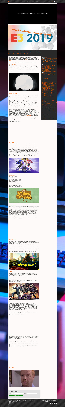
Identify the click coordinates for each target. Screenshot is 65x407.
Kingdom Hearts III (45, 68)
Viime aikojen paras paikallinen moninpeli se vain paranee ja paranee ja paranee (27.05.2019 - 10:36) (49, 113)
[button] (54, 1)
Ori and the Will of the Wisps (46, 65)
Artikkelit (32, 1)
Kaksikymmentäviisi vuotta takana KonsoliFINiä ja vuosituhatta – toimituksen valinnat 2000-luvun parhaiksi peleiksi (49, 83)
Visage (50, 71)
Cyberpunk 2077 (48, 66)
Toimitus (9, 403)
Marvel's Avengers (45, 69)
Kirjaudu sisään (16, 395)
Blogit (37, 1)
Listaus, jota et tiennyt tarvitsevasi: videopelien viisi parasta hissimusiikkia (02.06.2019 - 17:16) (48, 110)
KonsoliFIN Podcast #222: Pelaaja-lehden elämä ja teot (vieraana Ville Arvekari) (49, 96)
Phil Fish (47, 73)
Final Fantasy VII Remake (46, 67)
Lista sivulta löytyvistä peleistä (13, 401)
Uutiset (23, 1)
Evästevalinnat (10, 404)
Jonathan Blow (51, 73)
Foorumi (49, 1)
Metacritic (47, 401)
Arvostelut (28, 1)
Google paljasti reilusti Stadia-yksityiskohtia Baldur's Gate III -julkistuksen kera (49, 61)
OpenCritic (43, 401)
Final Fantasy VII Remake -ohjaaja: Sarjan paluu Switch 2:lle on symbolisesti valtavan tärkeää (49, 93)
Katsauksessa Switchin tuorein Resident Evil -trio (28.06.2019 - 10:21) (49, 103)
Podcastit (44, 1)
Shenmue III (53, 65)
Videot (41, 1)
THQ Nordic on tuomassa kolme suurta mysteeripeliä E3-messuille (49, 59)
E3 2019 (10, 52)
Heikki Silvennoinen (51, 74)
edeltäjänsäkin (29, 115)
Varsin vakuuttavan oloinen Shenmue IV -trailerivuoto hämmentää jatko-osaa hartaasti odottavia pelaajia (49, 86)
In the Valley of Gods (45, 71)
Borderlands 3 (54, 71)
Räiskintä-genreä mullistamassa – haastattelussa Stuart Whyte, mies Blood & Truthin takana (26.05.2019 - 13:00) (49, 117)
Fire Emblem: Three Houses (46, 70)
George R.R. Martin (45, 74)
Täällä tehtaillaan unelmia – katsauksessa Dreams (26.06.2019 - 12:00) (49, 105)
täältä (26, 59)
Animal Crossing (51, 68)
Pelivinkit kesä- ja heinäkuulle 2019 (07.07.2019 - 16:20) (48, 101)
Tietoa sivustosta (11, 402)
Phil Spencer (44, 73)
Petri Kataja (25, 54)
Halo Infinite (44, 66)
